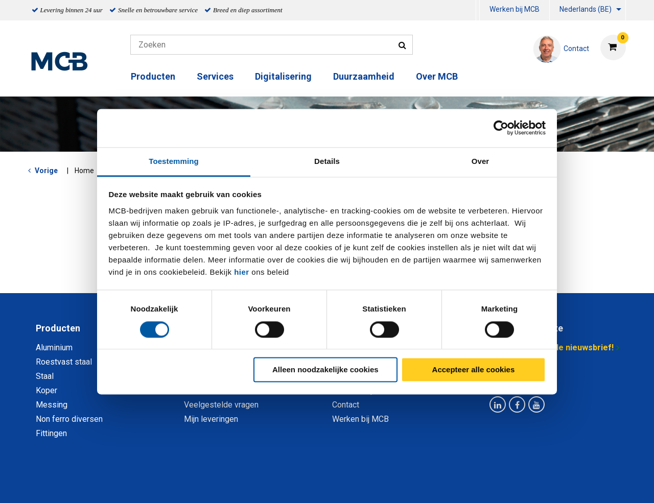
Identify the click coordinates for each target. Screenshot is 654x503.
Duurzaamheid (363, 76)
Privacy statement (216, 484)
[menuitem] (478, 10)
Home (84, 170)
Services (215, 76)
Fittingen (51, 433)
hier (241, 272)
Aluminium (54, 347)
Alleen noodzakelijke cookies (325, 370)
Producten (153, 76)
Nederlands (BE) (585, 9)
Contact (345, 405)
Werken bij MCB (514, 9)
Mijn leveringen (211, 419)
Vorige (46, 170)
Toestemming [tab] (174, 161)
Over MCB (437, 76)
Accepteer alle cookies (473, 370)
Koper (46, 390)
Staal (45, 376)
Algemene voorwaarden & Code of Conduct (340, 484)
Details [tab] (327, 161)
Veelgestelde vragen (221, 405)
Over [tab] (480, 161)
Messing (51, 405)
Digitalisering (283, 76)
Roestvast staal (64, 362)
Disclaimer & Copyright (472, 484)
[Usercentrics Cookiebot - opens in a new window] (501, 127)
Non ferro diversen (69, 419)
